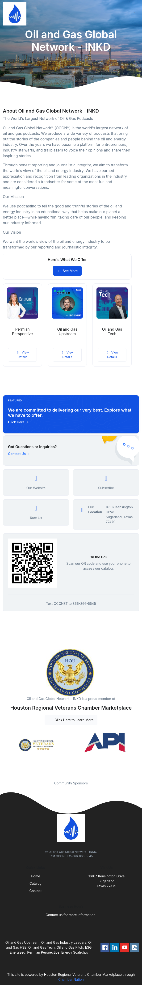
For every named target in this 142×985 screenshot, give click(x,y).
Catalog (35, 883)
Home (35, 876)
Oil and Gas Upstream (67, 331)
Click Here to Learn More (71, 720)
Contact (35, 891)
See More (67, 271)
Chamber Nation (71, 979)
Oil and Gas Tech (112, 331)
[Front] (15, 13)
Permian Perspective (22, 331)
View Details (22, 354)
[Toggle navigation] (134, 14)
